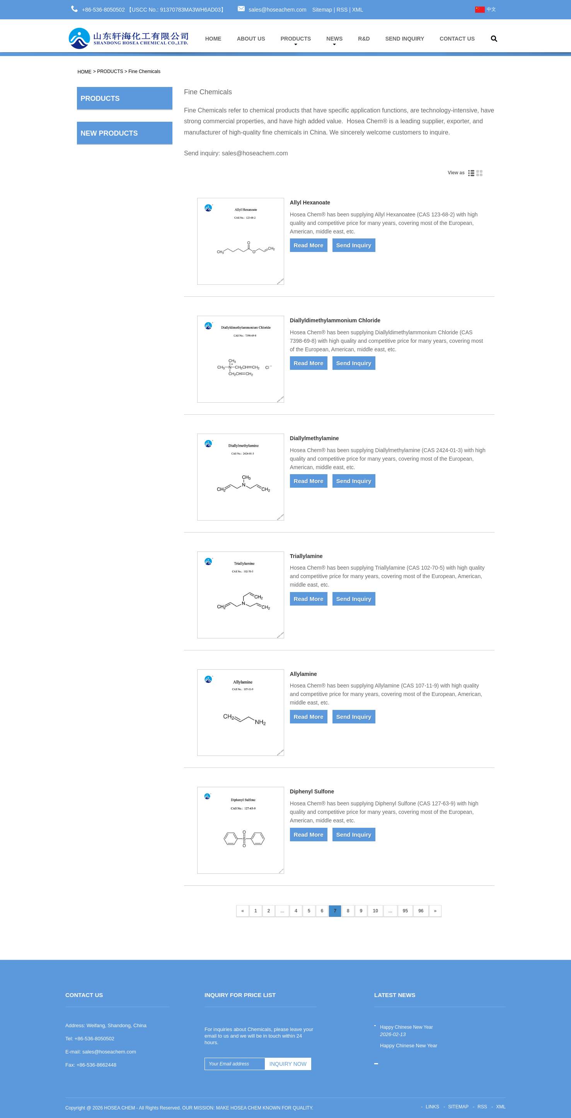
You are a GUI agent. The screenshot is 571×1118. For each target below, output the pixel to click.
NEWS (334, 40)
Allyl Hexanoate (310, 202)
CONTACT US (457, 39)
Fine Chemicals (144, 71)
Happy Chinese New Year (406, 1027)
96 (420, 911)
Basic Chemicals (104, 117)
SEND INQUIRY (404, 39)
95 (405, 911)
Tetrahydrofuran (147, 507)
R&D (364, 39)
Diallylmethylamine (314, 438)
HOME (213, 39)
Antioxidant (98, 165)
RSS (342, 10)
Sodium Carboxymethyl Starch (146, 681)
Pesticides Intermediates (114, 244)
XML (357, 10)
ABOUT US (251, 39)
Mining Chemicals (106, 228)
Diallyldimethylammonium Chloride (335, 320)
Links (432, 1106)
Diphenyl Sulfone (312, 791)
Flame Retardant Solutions (117, 276)
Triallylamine (306, 556)
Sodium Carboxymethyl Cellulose (146, 404)
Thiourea (138, 562)
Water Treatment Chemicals (118, 292)
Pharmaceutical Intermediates (120, 260)
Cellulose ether (103, 149)
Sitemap (322, 10)
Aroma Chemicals (106, 212)
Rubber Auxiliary (104, 181)
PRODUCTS (296, 40)
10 (375, 911)
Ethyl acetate (143, 617)
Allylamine (303, 674)
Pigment (94, 197)
